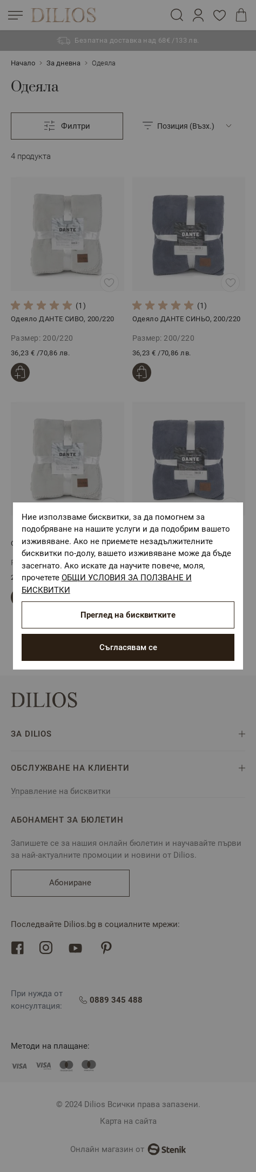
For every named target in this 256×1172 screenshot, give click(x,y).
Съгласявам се (128, 647)
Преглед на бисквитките (128, 615)
